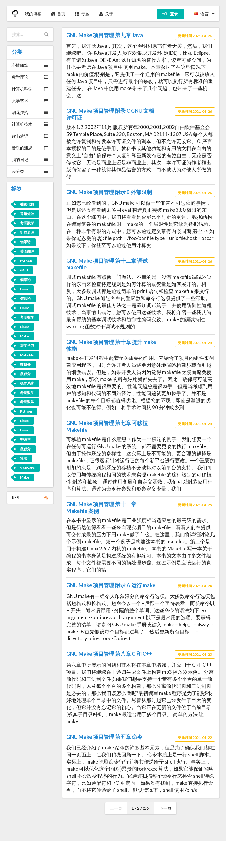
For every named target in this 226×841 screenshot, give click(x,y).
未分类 (30, 171)
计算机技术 (30, 124)
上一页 (116, 808)
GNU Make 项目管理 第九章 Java (104, 35)
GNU (24, 270)
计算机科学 (30, 88)
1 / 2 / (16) (141, 808)
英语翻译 (27, 251)
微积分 (25, 364)
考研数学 (27, 223)
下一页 (165, 808)
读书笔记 (30, 135)
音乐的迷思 (30, 147)
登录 (170, 13)
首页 (58, 13)
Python (26, 261)
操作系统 (27, 383)
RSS (30, 497)
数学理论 (30, 77)
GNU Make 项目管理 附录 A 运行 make (110, 585)
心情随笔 (30, 65)
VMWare (27, 468)
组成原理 (27, 232)
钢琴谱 (25, 242)
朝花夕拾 (30, 112)
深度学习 (27, 345)
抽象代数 (27, 204)
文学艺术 (30, 100)
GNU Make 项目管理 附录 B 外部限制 (109, 192)
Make (24, 336)
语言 (204, 13)
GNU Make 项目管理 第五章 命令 (104, 737)
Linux (24, 289)
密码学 (25, 439)
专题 (82, 13)
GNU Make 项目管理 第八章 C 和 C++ (109, 653)
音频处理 (27, 213)
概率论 (25, 279)
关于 (106, 13)
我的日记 (30, 159)
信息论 (25, 298)
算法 (23, 458)
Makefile (27, 355)
